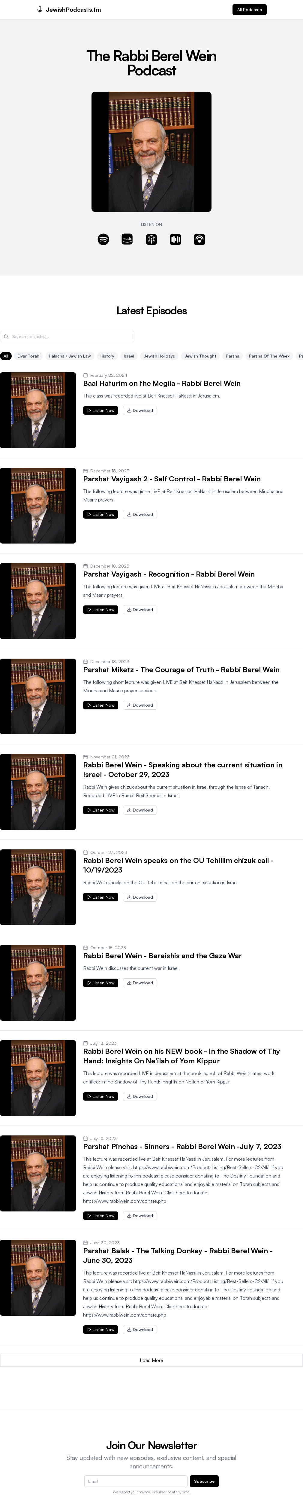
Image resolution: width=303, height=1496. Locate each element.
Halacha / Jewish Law (70, 355)
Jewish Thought (200, 355)
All (6, 355)
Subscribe (204, 1481)
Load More (151, 1360)
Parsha (232, 355)
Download (140, 410)
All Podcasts (249, 9)
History (107, 355)
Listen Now (101, 410)
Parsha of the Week (269, 355)
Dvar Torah (28, 355)
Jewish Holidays (159, 355)
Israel (129, 355)
